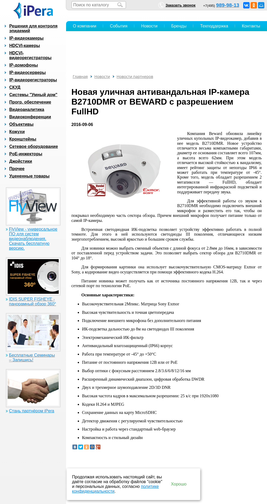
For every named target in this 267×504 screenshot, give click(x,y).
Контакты (251, 26)
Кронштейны (22, 139)
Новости (149, 26)
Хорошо (179, 484)
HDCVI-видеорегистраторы (30, 55)
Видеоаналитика (26, 109)
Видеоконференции (30, 117)
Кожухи (17, 131)
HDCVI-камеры (24, 45)
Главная (80, 76)
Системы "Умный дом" (33, 94)
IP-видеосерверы (27, 72)
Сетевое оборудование (33, 146)
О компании (84, 26)
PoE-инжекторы (25, 154)
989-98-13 (227, 5)
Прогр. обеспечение (30, 102)
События (118, 26)
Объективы (21, 124)
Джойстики (20, 161)
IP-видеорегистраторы (33, 80)
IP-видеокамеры (26, 38)
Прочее (17, 168)
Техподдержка (214, 26)
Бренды (178, 26)
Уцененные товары (29, 176)
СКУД (14, 87)
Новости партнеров (135, 76)
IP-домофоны (23, 65)
